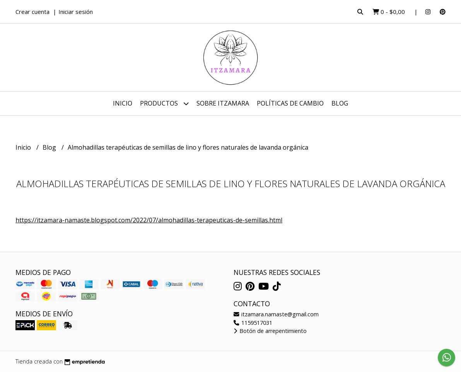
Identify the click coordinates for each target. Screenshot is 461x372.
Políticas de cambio (290, 103)
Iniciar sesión (75, 11)
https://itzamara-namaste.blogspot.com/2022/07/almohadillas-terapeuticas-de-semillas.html (148, 220)
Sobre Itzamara (222, 103)
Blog (339, 103)
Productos (164, 103)
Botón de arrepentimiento (270, 330)
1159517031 (253, 322)
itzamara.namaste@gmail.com (276, 314)
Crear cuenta (32, 11)
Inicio (122, 103)
